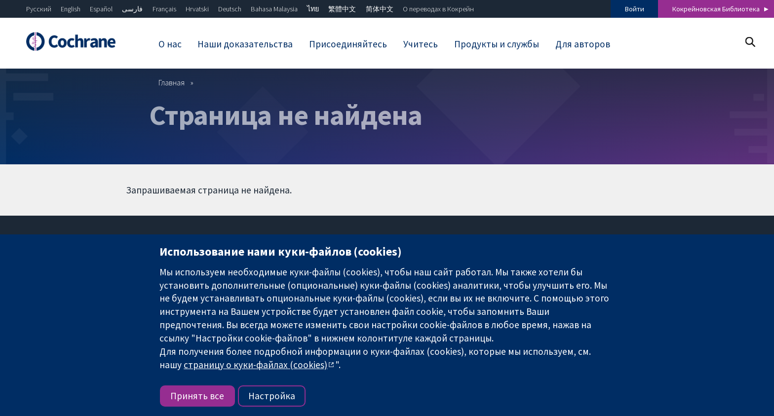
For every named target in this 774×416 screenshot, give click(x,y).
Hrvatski (197, 8)
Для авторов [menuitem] (582, 44)
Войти (634, 8)
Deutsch (229, 8)
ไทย (313, 8)
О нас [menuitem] (170, 44)
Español (101, 8)
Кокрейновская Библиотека (716, 8)
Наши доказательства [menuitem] (245, 44)
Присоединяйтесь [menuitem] (348, 44)
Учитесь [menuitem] (420, 44)
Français (164, 8)
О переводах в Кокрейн (438, 8)
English (70, 8)
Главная (171, 82)
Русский (38, 8)
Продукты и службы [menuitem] (496, 44)
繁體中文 (342, 8)
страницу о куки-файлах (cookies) (255, 365)
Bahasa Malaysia (274, 8)
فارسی (132, 8)
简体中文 (379, 8)
